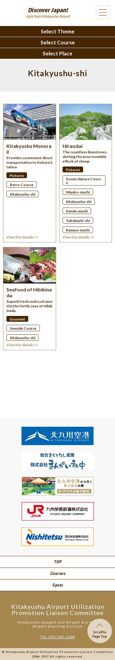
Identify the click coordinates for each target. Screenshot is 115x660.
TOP (58, 561)
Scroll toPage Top (99, 631)
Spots (57, 585)
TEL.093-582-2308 (57, 637)
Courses (57, 573)
